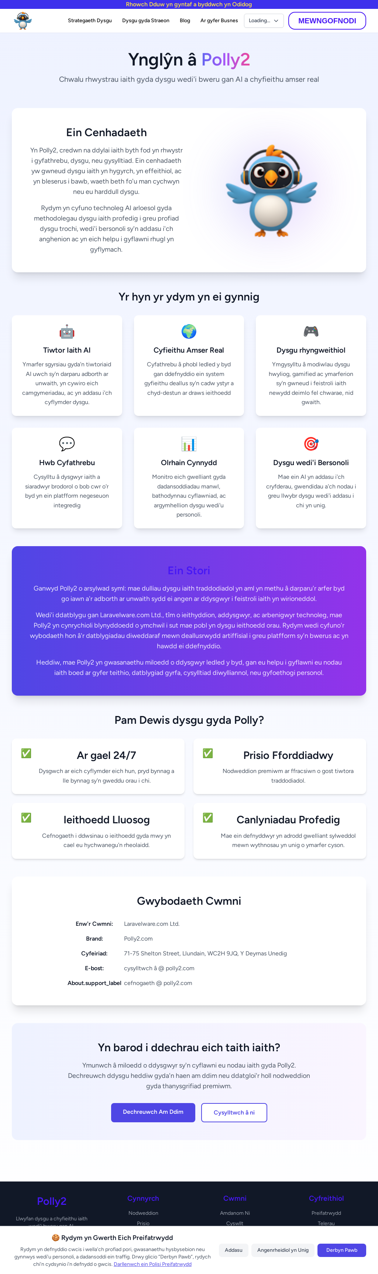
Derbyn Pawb (341, 1250)
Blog (185, 20)
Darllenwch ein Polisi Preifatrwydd (153, 1264)
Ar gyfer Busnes (219, 20)
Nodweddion (143, 1213)
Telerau (326, 1223)
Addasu (234, 1250)
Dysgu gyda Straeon (145, 20)
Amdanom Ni (235, 1213)
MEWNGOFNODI (327, 21)
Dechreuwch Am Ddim (153, 1111)
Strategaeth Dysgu (90, 20)
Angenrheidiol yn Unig (283, 1250)
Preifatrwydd (326, 1213)
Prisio (143, 1223)
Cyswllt (234, 1223)
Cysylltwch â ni (234, 1112)
